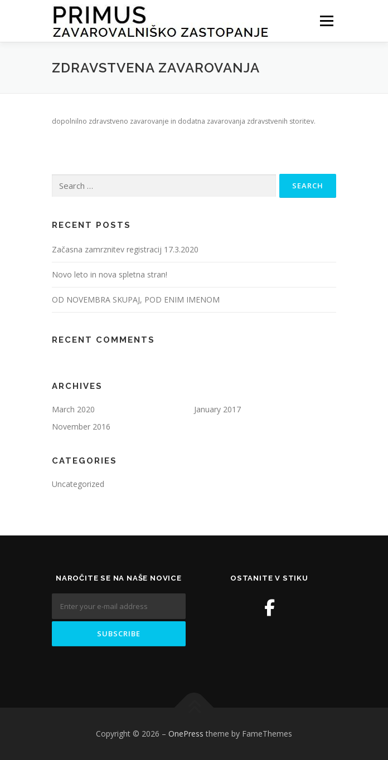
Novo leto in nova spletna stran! (109, 274)
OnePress (185, 733)
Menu (326, 21)
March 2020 (73, 409)
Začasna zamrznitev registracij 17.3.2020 (125, 249)
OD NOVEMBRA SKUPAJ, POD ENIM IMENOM (136, 299)
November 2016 (81, 426)
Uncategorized (78, 484)
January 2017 (217, 409)
